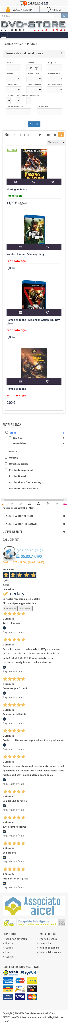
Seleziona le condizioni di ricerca (24, 53)
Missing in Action (17, 189)
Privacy (9, 943)
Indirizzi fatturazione (50, 952)
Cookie (9, 947)
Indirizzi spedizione (49, 947)
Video (13, 432)
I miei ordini (45, 943)
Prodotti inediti (18, 476)
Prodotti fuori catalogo (23, 488)
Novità (13, 451)
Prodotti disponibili (21, 470)
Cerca (34, 124)
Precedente (10, 608)
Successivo (25, 608)
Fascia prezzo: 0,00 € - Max (18, 508)
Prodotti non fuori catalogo (26, 482)
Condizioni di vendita (16, 938)
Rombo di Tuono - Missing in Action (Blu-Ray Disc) (33, 322)
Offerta (13, 457)
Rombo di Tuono (16, 389)
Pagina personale (48, 938)
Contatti (9, 956)
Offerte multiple (18, 463)
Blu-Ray (17, 438)
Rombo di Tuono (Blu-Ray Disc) (25, 254)
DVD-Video (19, 443)
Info (7, 952)
